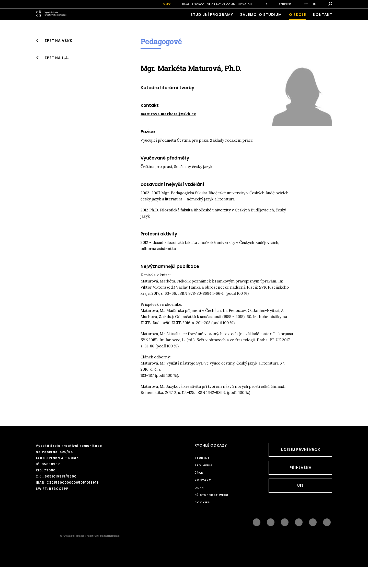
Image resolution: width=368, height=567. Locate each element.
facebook (256, 521)
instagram (270, 521)
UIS (265, 4)
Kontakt (322, 14)
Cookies (202, 502)
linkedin (285, 521)
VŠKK (167, 4)
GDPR (199, 487)
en (314, 4)
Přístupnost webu (211, 495)
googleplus (299, 521)
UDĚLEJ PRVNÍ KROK (300, 449)
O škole (297, 14)
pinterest (313, 521)
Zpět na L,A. (56, 57)
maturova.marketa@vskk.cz (168, 113)
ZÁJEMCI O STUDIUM (261, 14)
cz (306, 4)
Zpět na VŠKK (58, 40)
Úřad (198, 473)
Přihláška (301, 467)
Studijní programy (211, 14)
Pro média (203, 465)
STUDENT (285, 4)
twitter (327, 521)
